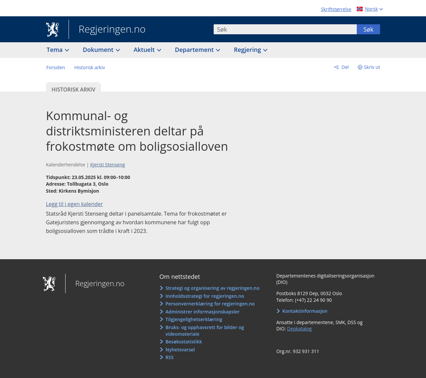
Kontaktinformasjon (304, 311)
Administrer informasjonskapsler (202, 311)
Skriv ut (372, 67)
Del (344, 67)
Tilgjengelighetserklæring (193, 319)
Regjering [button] (248, 50)
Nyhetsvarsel (180, 349)
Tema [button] (55, 50)
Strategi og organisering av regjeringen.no (212, 288)
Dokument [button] (99, 50)
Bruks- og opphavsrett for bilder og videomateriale (204, 330)
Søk (368, 29)
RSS (169, 357)
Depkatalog (299, 328)
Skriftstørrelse (336, 9)
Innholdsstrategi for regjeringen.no (204, 296)
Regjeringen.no (107, 29)
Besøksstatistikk (183, 341)
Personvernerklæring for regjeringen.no (210, 303)
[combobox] (285, 29)
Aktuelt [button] (145, 50)
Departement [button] (195, 50)
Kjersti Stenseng (107, 164)
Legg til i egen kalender (74, 204)
